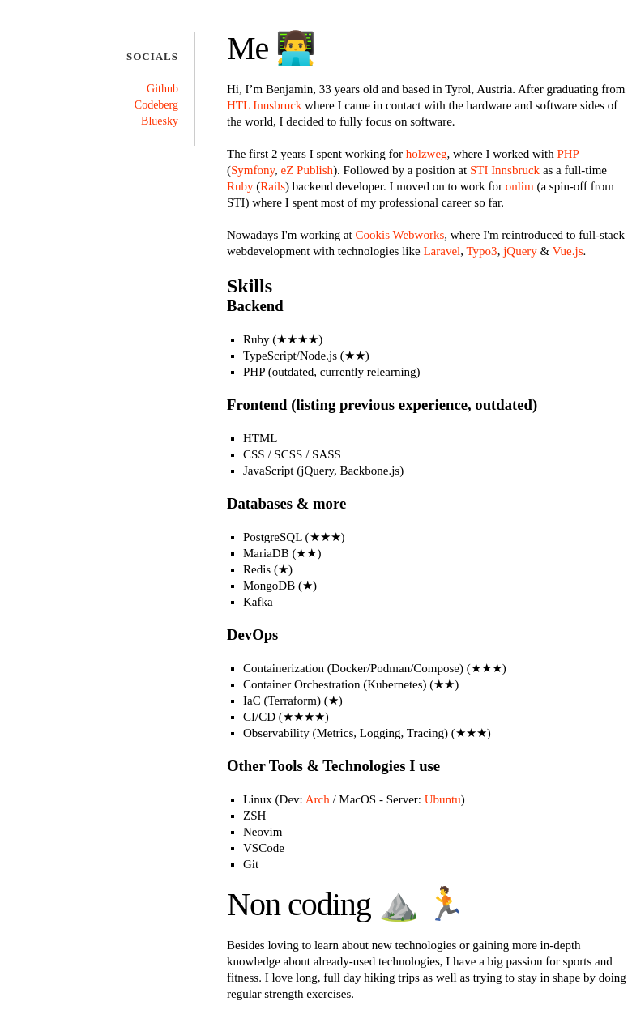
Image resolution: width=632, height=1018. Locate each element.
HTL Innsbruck (264, 105)
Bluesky (159, 121)
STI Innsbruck (505, 170)
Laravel (441, 251)
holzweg (426, 153)
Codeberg (156, 105)
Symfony (253, 170)
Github (162, 89)
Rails (272, 186)
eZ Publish (307, 170)
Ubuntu (443, 799)
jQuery (520, 251)
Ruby (240, 186)
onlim (520, 186)
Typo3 (482, 251)
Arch (317, 799)
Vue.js (568, 251)
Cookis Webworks (400, 234)
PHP (568, 153)
